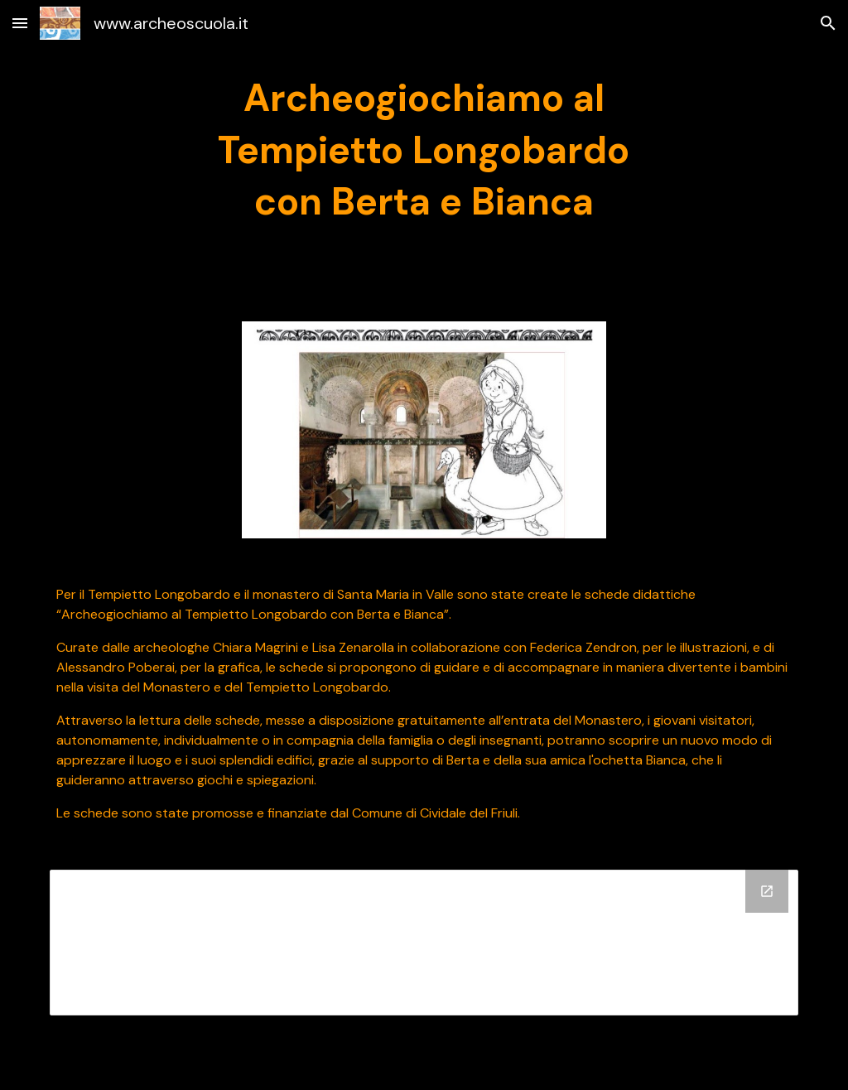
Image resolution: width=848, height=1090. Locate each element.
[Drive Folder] (424, 942)
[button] (20, 23)
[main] (423, 150)
